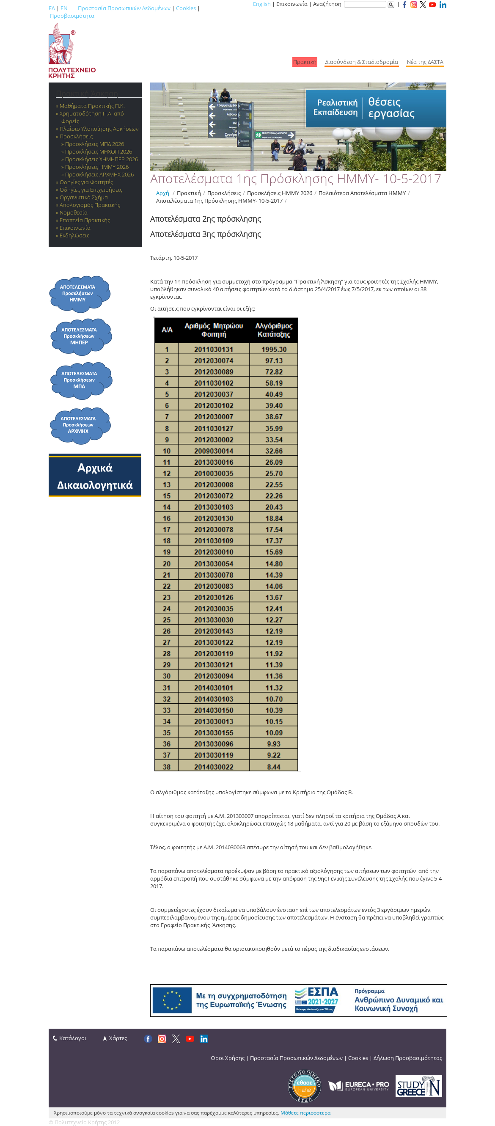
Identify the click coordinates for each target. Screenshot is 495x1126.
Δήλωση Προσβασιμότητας (408, 1058)
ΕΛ (52, 8)
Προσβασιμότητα (72, 15)
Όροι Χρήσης (228, 1058)
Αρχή (162, 193)
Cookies (186, 8)
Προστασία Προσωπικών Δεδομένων (124, 8)
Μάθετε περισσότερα (305, 1112)
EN (64, 8)
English (262, 4)
